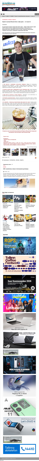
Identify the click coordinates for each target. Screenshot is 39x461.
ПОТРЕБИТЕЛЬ (5, 19)
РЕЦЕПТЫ (14, 19)
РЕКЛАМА (10, 19)
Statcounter (2, 460)
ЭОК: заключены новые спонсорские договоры (15, 168)
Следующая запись (8, 164)
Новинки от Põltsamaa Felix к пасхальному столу (30, 206)
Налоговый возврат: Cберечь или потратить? (7, 206)
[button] (36, 14)
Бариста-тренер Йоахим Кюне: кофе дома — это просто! (16, 21)
